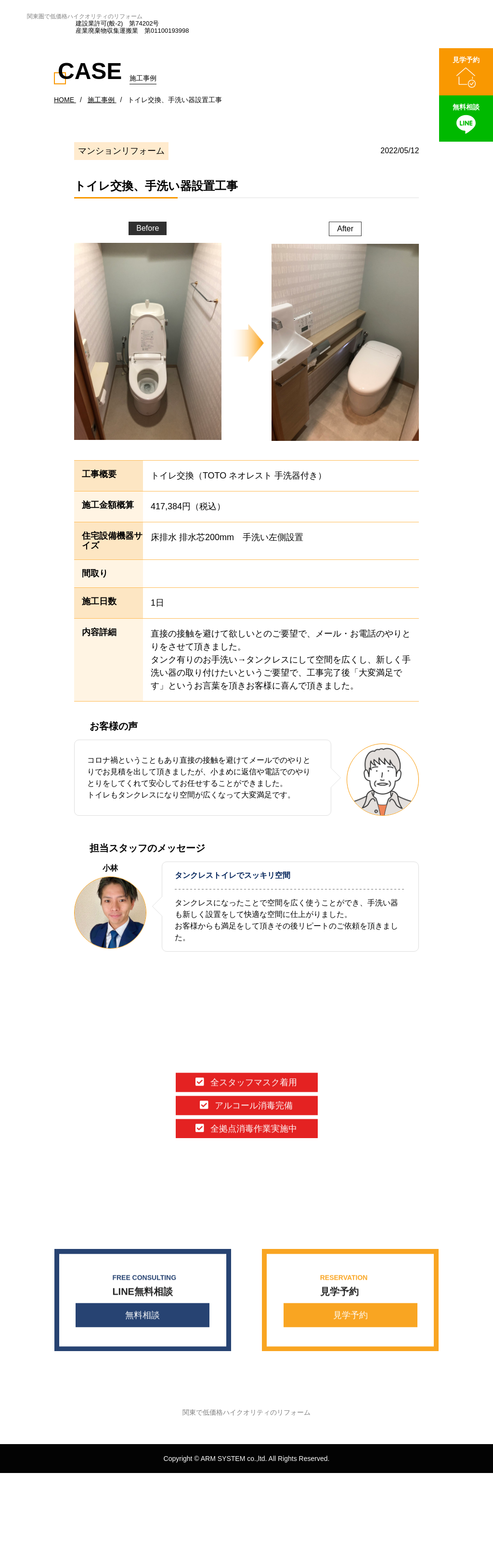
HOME (65, 100)
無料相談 (142, 1317)
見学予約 (350, 1317)
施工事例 (102, 100)
